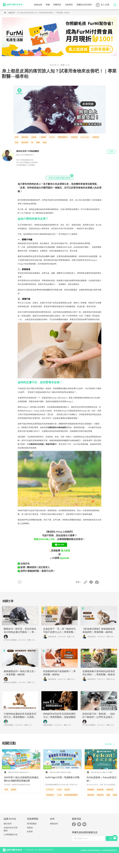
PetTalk (52, 137)
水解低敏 (74, 137)
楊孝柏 (19, 151)
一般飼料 (43, 137)
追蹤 (111, 152)
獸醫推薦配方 (63, 137)
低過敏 (33, 137)
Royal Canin (85, 137)
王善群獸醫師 (8, 725)
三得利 (59, 789)
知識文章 (11, 13)
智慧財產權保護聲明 (109, 850)
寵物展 (13, 789)
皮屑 (16, 137)
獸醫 (38, 142)
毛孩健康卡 (50, 795)
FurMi (59, 795)
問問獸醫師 (32, 824)
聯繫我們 (54, 824)
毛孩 (16, 142)
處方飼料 (24, 142)
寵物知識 (110, 789)
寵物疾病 (100, 795)
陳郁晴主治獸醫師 (10, 682)
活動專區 (69, 5)
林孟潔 (67, 789)
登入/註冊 (102, 5)
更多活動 (110, 744)
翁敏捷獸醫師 (48, 725)
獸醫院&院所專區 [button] (84, 5)
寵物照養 (100, 789)
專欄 (48, 5)
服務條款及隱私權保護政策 (91, 850)
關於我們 (8, 824)
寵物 (44, 142)
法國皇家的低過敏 (36, 444)
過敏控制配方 (51, 444)
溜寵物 (30, 828)
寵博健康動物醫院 (71, 795)
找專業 (30, 832)
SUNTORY (50, 789)
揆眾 (6, 789)
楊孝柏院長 (52, 637)
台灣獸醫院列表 (11, 835)
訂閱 (111, 838)
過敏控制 (24, 137)
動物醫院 (91, 789)
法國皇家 (95, 137)
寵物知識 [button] (38, 5)
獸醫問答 (57, 5)
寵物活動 (91, 795)
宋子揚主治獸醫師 (10, 640)
